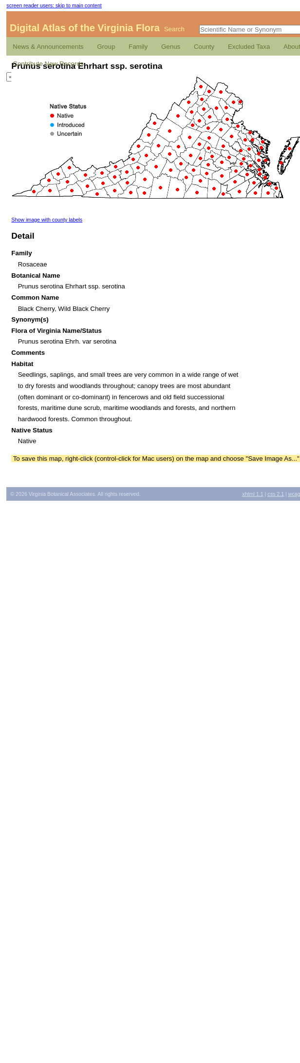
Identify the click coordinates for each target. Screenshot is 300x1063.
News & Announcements (48, 46)
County (204, 46)
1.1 (252, 494)
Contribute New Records (48, 63)
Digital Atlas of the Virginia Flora (85, 27)
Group (106, 46)
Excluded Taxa (249, 46)
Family (138, 46)
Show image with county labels (46, 220)
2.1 (275, 494)
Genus (170, 46)
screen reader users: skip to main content (53, 5)
